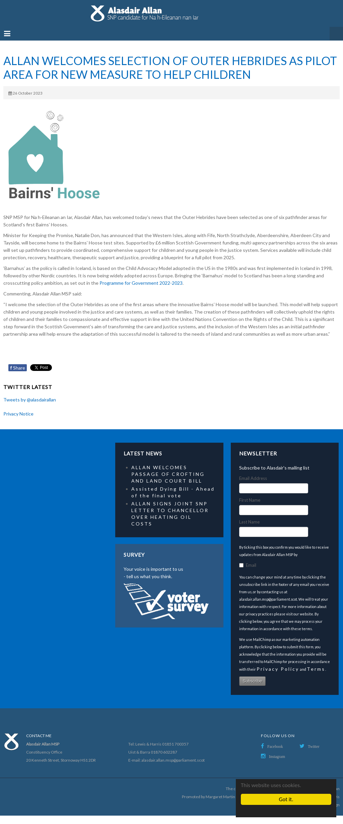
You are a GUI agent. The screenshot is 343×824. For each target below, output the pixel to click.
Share (17, 368)
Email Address (253, 478)
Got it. (286, 799)
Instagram (277, 757)
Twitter (313, 747)
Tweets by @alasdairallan (29, 399)
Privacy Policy (278, 669)
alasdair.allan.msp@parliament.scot (173, 760)
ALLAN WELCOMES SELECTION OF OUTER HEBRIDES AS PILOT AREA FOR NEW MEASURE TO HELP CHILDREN (170, 67)
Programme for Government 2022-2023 (141, 283)
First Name (249, 500)
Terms (316, 669)
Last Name (249, 522)
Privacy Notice (18, 414)
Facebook (275, 747)
